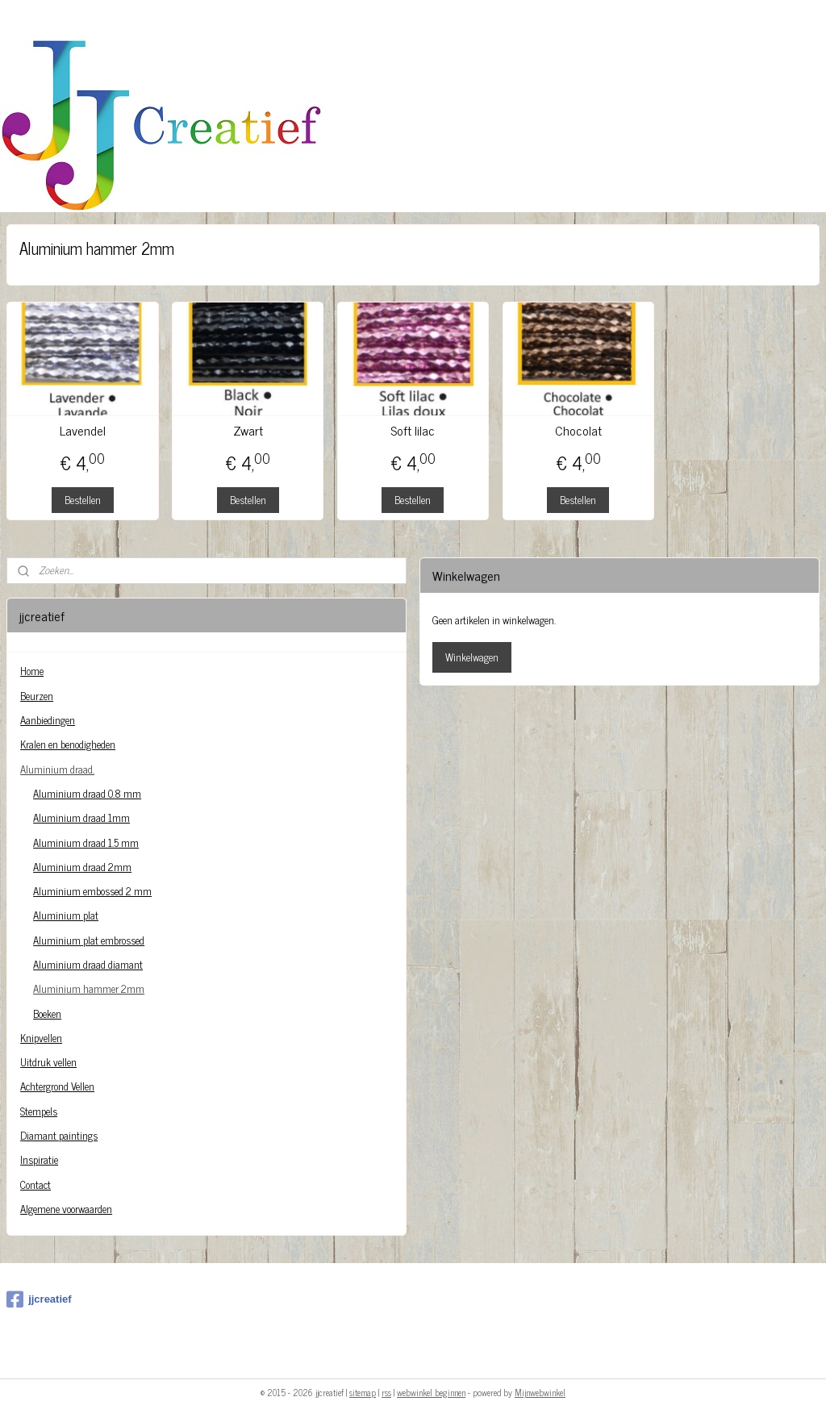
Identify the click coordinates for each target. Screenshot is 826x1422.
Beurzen (36, 695)
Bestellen (83, 499)
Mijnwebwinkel (540, 1392)
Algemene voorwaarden (66, 1208)
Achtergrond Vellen (57, 1086)
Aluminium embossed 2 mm (92, 890)
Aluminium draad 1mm (81, 817)
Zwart (248, 430)
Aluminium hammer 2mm (88, 988)
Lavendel (83, 430)
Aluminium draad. (57, 769)
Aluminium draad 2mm (82, 866)
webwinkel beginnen (431, 1392)
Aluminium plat (65, 915)
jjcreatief (38, 1299)
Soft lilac (412, 430)
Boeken (47, 1013)
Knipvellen (41, 1037)
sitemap (362, 1392)
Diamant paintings (59, 1135)
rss (386, 1392)
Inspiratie (39, 1159)
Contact (35, 1184)
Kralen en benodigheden (67, 744)
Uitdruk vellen (48, 1061)
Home (32, 670)
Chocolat (578, 430)
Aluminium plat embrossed (88, 940)
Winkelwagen (472, 656)
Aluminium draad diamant (88, 964)
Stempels (38, 1111)
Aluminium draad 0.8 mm (87, 793)
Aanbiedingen (47, 719)
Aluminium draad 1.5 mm (86, 842)
